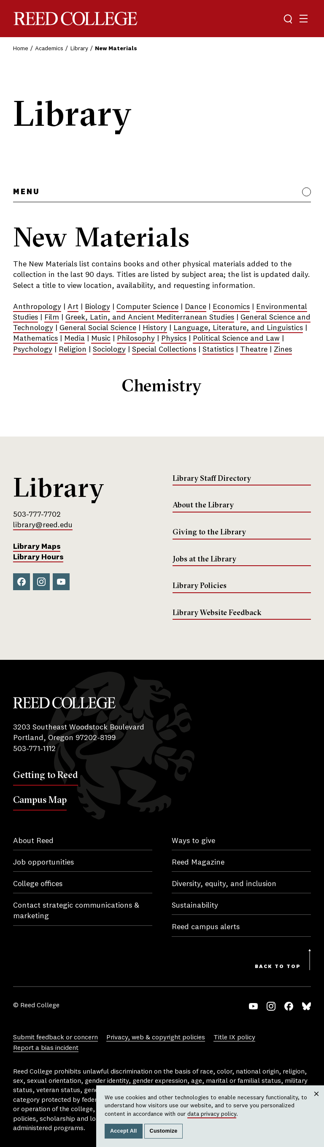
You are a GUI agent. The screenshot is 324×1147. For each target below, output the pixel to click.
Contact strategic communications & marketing (76, 911)
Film (51, 317)
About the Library (203, 505)
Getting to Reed (45, 775)
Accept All (123, 1131)
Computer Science (147, 307)
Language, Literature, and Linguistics (238, 328)
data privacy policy (211, 1114)
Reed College (75, 19)
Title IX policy (234, 1037)
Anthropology (37, 307)
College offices (37, 884)
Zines (283, 349)
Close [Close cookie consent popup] (316, 1102)
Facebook (21, 581)
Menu (26, 192)
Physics (173, 338)
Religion (72, 349)
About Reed (33, 841)
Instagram (41, 581)
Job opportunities (43, 862)
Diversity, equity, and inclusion (224, 884)
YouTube (61, 581)
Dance (195, 307)
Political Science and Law (236, 338)
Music (101, 338)
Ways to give (193, 841)
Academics (49, 49)
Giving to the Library (209, 532)
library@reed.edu (43, 525)
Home (20, 49)
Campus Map (40, 799)
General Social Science (97, 328)
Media (74, 338)
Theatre (253, 349)
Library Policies (200, 585)
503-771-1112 (34, 749)
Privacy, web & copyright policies (155, 1037)
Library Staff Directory (212, 478)
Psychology (32, 349)
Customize (164, 1131)
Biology (97, 307)
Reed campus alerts (206, 927)
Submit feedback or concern (55, 1037)
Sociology (109, 349)
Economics (231, 307)
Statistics (218, 349)
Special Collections (164, 349)
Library (79, 49)
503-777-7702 (37, 514)
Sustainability (195, 905)
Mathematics (35, 338)
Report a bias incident (45, 1048)
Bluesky (306, 1006)
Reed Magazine (198, 862)
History (155, 328)
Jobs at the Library (204, 559)
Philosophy (136, 338)
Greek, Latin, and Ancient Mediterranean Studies (149, 317)
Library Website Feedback (217, 612)
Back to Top (278, 966)
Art (73, 307)
